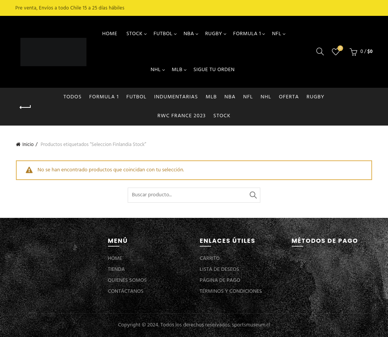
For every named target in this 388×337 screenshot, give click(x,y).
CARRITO (210, 258)
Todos (73, 97)
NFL (276, 34)
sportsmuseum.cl (251, 325)
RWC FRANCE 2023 (182, 116)
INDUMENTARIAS (176, 97)
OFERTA (289, 97)
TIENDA (116, 269)
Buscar (252, 195)
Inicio (28, 145)
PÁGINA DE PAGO (220, 280)
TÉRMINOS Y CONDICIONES (231, 291)
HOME (109, 34)
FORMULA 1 (247, 34)
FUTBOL (162, 34)
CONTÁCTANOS (126, 291)
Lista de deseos (340, 48)
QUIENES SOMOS (127, 280)
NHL (156, 69)
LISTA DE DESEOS (219, 269)
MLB (177, 69)
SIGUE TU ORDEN (214, 69)
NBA (188, 34)
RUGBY (213, 34)
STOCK (134, 34)
